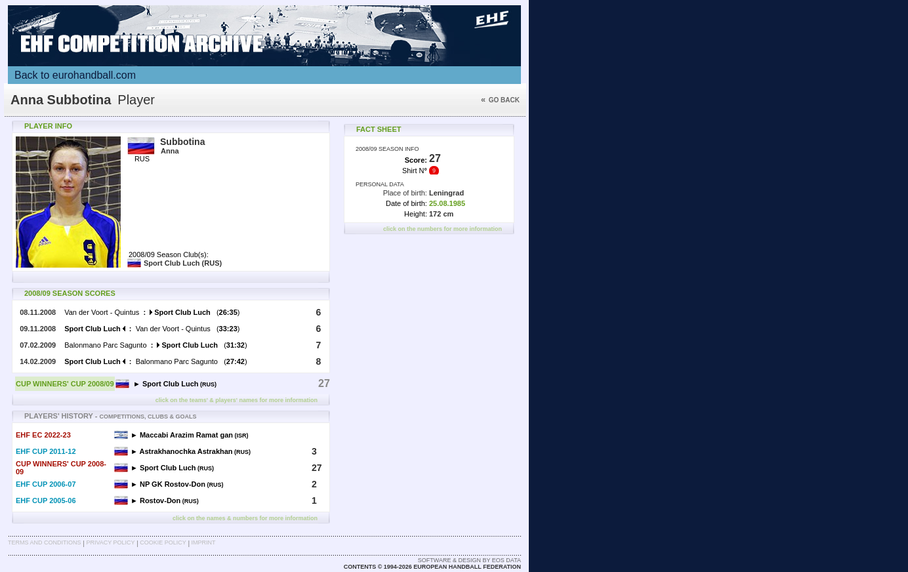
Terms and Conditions (44, 542)
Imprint (204, 542)
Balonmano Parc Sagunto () (155, 345)
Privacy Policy (110, 542)
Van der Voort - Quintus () (151, 312)
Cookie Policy (163, 542)
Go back (500, 100)
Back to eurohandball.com (75, 75)
